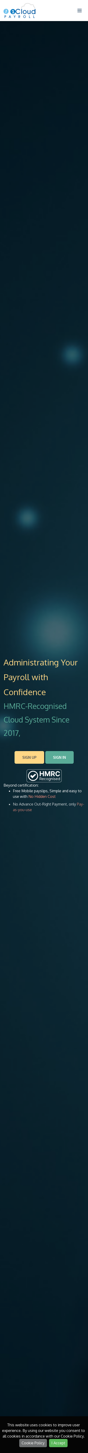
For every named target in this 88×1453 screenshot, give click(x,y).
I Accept (58, 1443)
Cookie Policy (33, 1443)
